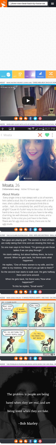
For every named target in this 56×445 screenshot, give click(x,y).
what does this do (14, 297)
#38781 (2, 124)
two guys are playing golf (17, 235)
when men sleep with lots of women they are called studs (30, 124)
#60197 (2, 82)
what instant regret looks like (19, 82)
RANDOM (51, 75)
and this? (45, 298)
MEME (5, 75)
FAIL (30, 75)
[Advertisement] (28, 40)
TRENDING (40, 75)
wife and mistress (41, 235)
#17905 (2, 235)
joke (31, 235)
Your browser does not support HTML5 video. (28, 100)
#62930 (2, 298)
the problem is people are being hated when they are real (30, 364)
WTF (17, 75)
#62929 (2, 364)
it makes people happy (31, 298)
